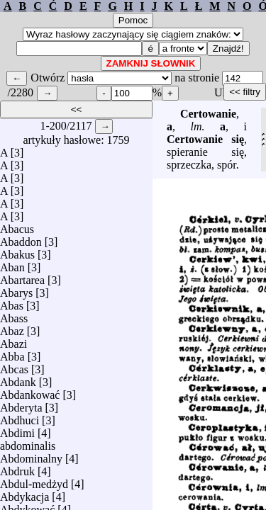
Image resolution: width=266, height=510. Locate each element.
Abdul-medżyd (34, 481)
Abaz (12, 328)
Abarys (16, 289)
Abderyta (21, 404)
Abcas (14, 366)
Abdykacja (24, 493)
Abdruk (17, 468)
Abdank (18, 379)
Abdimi (17, 430)
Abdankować (30, 391)
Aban (12, 264)
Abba (12, 353)
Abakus (17, 251)
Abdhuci (19, 417)
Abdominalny (31, 455)
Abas (11, 302)
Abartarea (22, 277)
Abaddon (21, 238)
